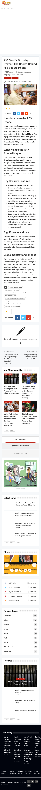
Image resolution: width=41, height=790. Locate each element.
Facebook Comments (20, 446)
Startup (6, 642)
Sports (6, 629)
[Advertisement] (20, 30)
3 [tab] (20, 570)
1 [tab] (11, 570)
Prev (7, 430)
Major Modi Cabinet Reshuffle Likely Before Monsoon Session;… (25, 526)
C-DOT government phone (15, 287)
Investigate (7, 651)
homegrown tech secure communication (15, 298)
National (15, 78)
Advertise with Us (28, 772)
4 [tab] (25, 570)
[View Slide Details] (20, 564)
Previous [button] (6, 565)
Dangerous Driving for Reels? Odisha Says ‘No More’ (30, 357)
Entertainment (8, 647)
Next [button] (34, 565)
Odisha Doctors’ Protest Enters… (26, 711)
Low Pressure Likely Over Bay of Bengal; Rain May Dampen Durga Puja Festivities (11, 359)
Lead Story (7, 78)
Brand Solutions (37, 772)
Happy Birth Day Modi (10, 295)
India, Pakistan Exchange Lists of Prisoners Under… (20, 682)
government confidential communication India (16, 292)
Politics (6, 633)
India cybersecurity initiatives (12, 301)
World (5, 638)
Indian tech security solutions (12, 303)
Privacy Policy (20, 772)
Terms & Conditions (12, 772)
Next (12, 430)
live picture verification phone (12, 306)
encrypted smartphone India (12, 290)
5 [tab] (29, 570)
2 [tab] (16, 570)
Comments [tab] (20, 439)
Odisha (6, 620)
